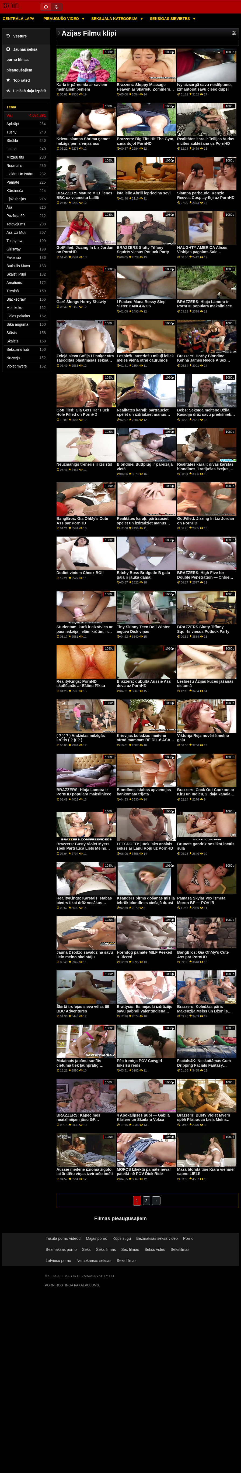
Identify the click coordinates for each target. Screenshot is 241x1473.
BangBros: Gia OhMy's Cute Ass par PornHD (82, 520)
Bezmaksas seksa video (157, 1238)
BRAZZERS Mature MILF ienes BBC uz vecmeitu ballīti (84, 195)
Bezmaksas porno (61, 1249)
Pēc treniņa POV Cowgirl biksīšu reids (139, 1063)
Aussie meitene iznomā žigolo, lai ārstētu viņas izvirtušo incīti (85, 1171)
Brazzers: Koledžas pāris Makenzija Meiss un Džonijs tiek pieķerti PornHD (202, 1011)
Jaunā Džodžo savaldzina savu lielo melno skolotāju (85, 954)
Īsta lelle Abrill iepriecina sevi (144, 193)
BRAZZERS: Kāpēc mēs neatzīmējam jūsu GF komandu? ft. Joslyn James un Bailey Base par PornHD (85, 1122)
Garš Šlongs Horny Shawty (81, 302)
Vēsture (16, 36)
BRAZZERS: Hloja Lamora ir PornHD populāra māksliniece (204, 304)
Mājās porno (96, 1238)
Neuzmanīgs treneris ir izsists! (84, 464)
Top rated (18, 80)
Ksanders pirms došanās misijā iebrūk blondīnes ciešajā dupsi (146, 900)
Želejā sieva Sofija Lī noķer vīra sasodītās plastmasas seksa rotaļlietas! (85, 360)
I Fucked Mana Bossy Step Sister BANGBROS (141, 304)
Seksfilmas (180, 1249)
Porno (188, 1238)
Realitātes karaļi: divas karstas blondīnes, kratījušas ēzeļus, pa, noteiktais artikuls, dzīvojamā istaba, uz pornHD (205, 471)
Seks (86, 1249)
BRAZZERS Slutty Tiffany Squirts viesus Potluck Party (143, 249)
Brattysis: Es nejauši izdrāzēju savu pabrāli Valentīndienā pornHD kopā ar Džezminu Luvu (145, 1013)
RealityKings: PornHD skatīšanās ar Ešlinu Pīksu (81, 683)
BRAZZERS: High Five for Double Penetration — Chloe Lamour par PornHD (203, 577)
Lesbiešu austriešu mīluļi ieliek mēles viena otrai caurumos (145, 358)
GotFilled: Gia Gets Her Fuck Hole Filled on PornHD (83, 412)
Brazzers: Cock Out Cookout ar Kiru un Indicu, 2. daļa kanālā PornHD (205, 794)
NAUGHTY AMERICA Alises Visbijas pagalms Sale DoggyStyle (202, 252)
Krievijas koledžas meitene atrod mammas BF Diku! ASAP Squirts (145, 740)
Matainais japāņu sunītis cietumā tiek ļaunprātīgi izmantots (79, 1065)
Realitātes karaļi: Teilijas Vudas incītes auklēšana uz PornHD (205, 141)
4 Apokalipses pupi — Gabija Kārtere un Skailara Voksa (143, 1117)
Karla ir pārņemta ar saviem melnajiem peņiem (82, 87)
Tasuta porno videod (63, 1238)
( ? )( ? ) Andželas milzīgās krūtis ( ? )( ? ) (81, 737)
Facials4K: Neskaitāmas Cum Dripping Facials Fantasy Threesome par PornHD (204, 1065)
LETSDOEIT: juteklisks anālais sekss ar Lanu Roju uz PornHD (145, 846)
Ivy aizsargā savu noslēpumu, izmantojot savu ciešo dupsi (204, 87)
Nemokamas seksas (93, 1260)
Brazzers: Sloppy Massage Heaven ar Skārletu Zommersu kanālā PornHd (145, 89)
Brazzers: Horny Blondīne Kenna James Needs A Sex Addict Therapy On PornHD (202, 360)
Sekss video (154, 1249)
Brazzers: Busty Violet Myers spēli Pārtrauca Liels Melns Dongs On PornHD (83, 848)
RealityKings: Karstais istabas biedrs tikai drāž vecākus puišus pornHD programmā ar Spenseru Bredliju (84, 905)
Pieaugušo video (61, 18)
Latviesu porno (58, 1260)
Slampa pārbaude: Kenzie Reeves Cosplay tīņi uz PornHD (206, 195)
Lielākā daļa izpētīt (26, 91)
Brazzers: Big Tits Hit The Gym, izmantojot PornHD (145, 141)
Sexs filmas (126, 1260)
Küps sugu (122, 1238)
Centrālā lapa (18, 18)
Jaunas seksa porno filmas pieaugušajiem (21, 59)
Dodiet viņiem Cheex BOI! (80, 573)
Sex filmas (130, 1249)
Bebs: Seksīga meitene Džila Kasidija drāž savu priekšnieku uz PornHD (205, 414)
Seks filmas (106, 1249)
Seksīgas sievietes (170, 18)
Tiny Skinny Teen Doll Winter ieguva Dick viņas (143, 629)
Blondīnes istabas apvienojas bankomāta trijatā (144, 792)
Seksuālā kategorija (114, 18)
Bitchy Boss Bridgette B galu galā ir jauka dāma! (143, 575)
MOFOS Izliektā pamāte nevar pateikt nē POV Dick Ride (144, 1171)
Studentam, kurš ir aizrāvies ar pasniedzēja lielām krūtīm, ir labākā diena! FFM (85, 631)
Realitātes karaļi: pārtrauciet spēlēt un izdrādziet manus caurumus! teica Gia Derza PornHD (143, 417)
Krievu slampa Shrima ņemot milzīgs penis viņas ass (83, 141)
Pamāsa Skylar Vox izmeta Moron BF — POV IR (201, 900)
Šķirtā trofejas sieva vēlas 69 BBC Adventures (83, 1008)
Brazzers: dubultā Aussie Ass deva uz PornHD (144, 683)
